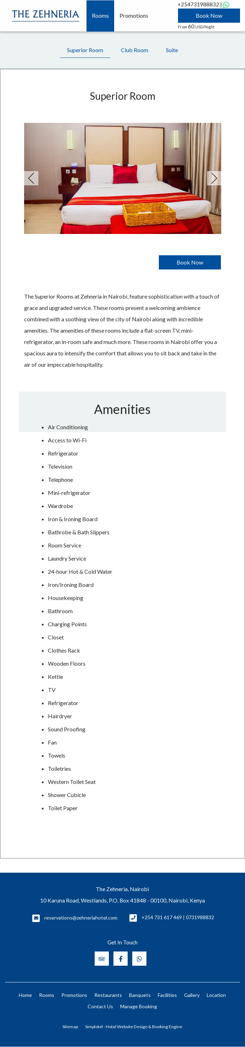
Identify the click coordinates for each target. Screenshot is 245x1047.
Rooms (100, 15)
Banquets (140, 995)
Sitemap (70, 1026)
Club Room (134, 50)
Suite (172, 50)
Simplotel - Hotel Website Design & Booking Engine (133, 1026)
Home (25, 995)
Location (216, 995)
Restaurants (108, 995)
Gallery (192, 995)
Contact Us (100, 1006)
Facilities (167, 995)
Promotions (133, 15)
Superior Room (85, 50)
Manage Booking (138, 1006)
